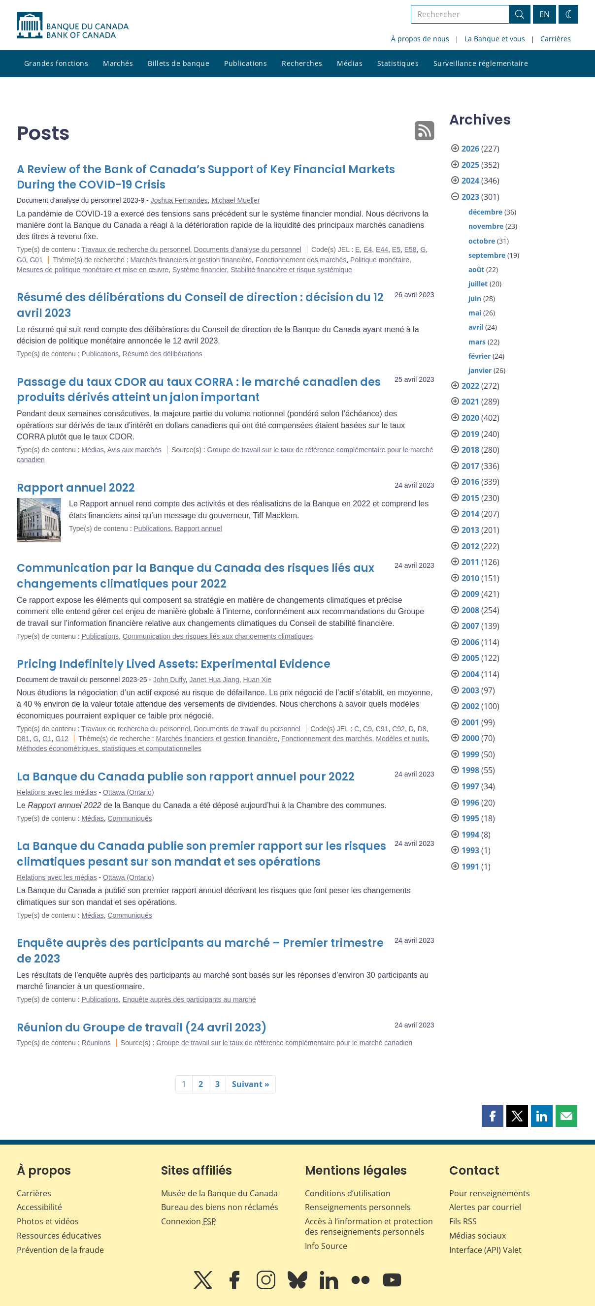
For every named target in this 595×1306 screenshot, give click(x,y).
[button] (492, 1116)
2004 (470, 674)
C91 (382, 729)
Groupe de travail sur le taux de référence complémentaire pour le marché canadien (284, 1043)
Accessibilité (39, 1207)
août (476, 269)
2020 (470, 417)
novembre (485, 226)
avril (475, 327)
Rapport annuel (198, 528)
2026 (470, 148)
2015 (470, 498)
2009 (470, 594)
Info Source (326, 1246)
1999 (470, 754)
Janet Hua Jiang (214, 680)
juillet (478, 283)
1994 (470, 834)
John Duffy (169, 680)
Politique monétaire (379, 260)
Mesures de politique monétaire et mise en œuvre (92, 270)
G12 (62, 739)
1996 (470, 802)
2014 (470, 513)
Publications (245, 63)
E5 (396, 249)
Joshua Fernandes (179, 200)
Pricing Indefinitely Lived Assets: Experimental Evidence (174, 664)
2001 (470, 722)
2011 (470, 562)
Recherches (302, 63)
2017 (470, 466)
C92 (398, 729)
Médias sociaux (477, 1235)
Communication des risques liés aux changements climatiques (218, 636)
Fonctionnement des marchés (301, 260)
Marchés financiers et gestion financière (191, 260)
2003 (470, 690)
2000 (470, 738)
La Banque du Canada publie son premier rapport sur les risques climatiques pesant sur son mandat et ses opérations (201, 854)
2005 (470, 658)
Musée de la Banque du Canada (219, 1193)
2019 (470, 434)
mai (474, 312)
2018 (470, 449)
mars (477, 341)
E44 (382, 249)
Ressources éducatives (59, 1235)
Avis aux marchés (134, 450)
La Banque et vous (494, 38)
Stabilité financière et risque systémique (291, 270)
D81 (23, 739)
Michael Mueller (235, 200)
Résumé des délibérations (162, 354)
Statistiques (398, 63)
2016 (470, 481)
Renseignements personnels (358, 1207)
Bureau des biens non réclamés (219, 1207)
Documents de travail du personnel (247, 729)
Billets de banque (178, 63)
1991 (470, 866)
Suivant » (250, 1084)
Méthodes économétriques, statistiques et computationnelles (109, 748)
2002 (470, 706)
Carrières (555, 38)
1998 (470, 770)
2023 (470, 196)
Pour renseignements (489, 1193)
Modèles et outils (402, 739)
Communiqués (129, 818)
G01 (36, 260)
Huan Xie (257, 680)
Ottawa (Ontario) (128, 792)
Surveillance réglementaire (480, 63)
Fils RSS (463, 1221)
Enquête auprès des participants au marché (189, 999)
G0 (21, 260)
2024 (470, 180)
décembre (485, 212)
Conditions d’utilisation (348, 1193)
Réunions (96, 1043)
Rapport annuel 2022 (76, 488)
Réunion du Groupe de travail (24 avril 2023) (142, 1027)
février (479, 356)
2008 (470, 610)
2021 (470, 401)
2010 (470, 578)
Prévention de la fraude (60, 1249)
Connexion (188, 1221)
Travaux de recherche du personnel (135, 249)
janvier (480, 370)
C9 (367, 729)
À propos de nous (420, 38)
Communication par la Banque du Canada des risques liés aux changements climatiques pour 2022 (195, 575)
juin (474, 298)
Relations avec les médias (57, 792)
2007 (470, 626)
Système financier (199, 270)
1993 (470, 850)
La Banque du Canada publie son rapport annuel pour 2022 (186, 776)
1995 (470, 818)
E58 (410, 249)
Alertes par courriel (485, 1207)
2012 (470, 546)
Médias (350, 63)
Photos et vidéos (48, 1221)
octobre (481, 241)
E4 (368, 249)
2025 (470, 164)
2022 (470, 385)
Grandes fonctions (56, 63)
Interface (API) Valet (485, 1249)
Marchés (118, 63)
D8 (422, 729)
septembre (486, 255)
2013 (470, 530)
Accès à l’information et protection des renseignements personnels (369, 1226)
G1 (47, 739)
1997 (470, 786)
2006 (470, 642)
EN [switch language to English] (544, 14)
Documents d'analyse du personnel (247, 249)
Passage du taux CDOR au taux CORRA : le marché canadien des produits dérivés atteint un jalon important (199, 389)
